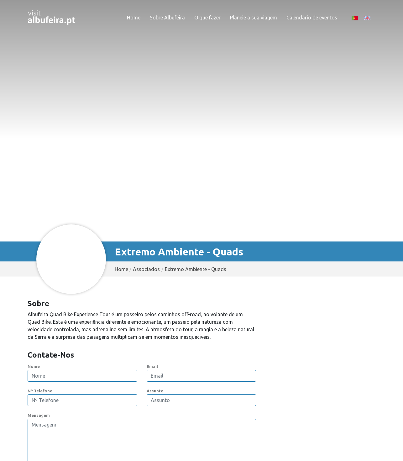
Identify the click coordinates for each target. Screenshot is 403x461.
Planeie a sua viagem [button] (253, 17)
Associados (146, 269)
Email (152, 366)
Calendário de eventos (311, 17)
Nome (34, 366)
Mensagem (39, 415)
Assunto (155, 391)
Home (133, 17)
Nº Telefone (40, 391)
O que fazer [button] (207, 17)
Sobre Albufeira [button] (167, 17)
